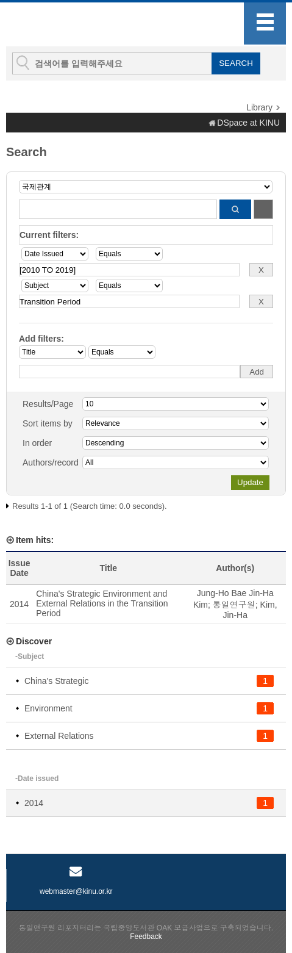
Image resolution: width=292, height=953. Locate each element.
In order (37, 443)
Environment (48, 708)
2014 (33, 803)
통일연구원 (234, 605)
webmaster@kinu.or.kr (76, 891)
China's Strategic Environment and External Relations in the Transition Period (102, 603)
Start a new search (263, 209)
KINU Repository (72, 25)
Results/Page (48, 404)
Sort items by (48, 423)
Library (259, 107)
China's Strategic (56, 681)
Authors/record (51, 462)
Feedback (146, 936)
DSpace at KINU (248, 123)
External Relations (59, 736)
